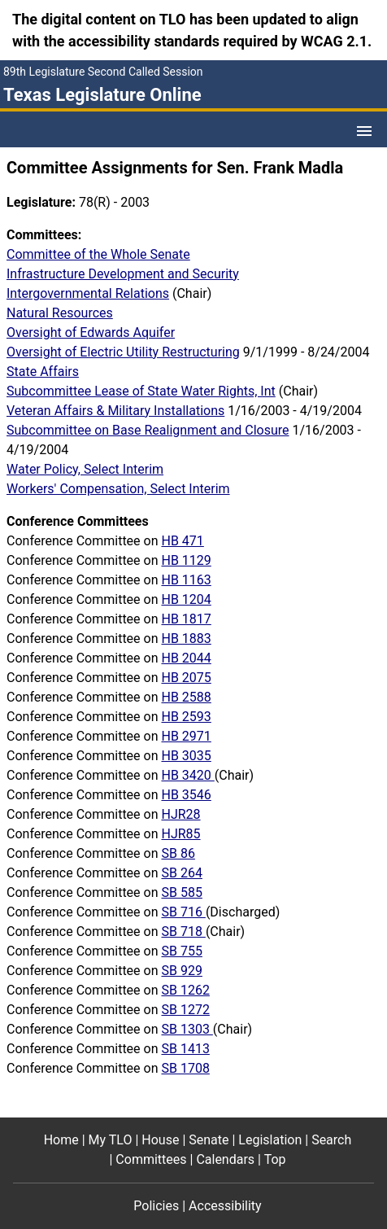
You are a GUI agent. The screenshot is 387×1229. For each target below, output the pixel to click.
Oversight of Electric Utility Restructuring (123, 352)
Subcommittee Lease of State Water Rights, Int (141, 391)
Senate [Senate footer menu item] (208, 1140)
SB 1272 (185, 1009)
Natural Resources (60, 313)
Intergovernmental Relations (88, 293)
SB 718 (183, 931)
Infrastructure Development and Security (123, 274)
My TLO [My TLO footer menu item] (111, 1140)
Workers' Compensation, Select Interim (118, 488)
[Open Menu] (364, 131)
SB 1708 (185, 1068)
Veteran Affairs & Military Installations (115, 410)
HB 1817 (186, 619)
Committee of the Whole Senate (98, 254)
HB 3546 (186, 795)
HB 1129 (186, 560)
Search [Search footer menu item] (331, 1140)
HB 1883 (186, 638)
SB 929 (181, 970)
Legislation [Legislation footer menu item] (270, 1140)
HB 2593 (186, 716)
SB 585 (181, 892)
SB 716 (183, 912)
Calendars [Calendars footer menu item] (225, 1159)
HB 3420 (187, 775)
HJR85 (180, 834)
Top (275, 1159)
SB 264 (181, 873)
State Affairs (43, 371)
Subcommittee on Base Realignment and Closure (148, 430)
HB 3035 (186, 755)
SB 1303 (186, 1029)
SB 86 (177, 853)
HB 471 (182, 541)
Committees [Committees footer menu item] (150, 1159)
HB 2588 (186, 697)
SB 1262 (185, 990)
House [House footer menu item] (160, 1140)
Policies (156, 1206)
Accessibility (225, 1206)
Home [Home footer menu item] (61, 1140)
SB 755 (181, 951)
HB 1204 (186, 599)
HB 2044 (186, 658)
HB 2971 (186, 736)
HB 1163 (186, 580)
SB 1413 (185, 1048)
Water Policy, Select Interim (85, 469)
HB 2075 (186, 677)
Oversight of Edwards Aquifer (91, 332)
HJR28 (180, 814)
